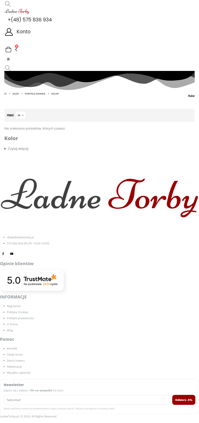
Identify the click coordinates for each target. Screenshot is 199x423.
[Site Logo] (16, 11)
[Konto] (99, 31)
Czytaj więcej (18, 148)
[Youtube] (12, 253)
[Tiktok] (20, 253)
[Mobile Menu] (8, 59)
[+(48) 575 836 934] (99, 20)
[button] (7, 4)
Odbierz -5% (184, 400)
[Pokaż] (21, 115)
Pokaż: (10, 115)
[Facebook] (3, 253)
